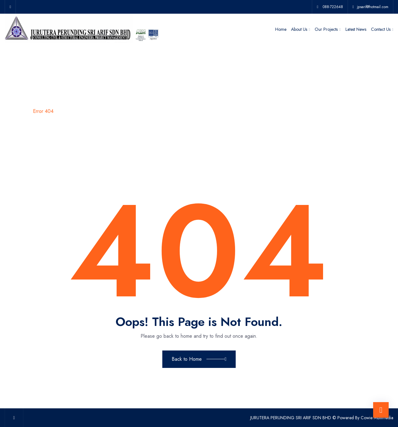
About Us (299, 29)
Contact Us (381, 29)
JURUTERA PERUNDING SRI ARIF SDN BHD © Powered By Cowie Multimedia (321, 418)
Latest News (355, 29)
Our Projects (326, 29)
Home (280, 29)
